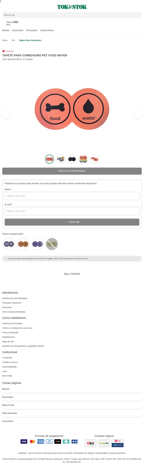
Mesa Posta (72, 405)
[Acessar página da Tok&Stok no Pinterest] (76, 279)
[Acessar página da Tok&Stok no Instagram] (68, 279)
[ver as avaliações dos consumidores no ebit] (90, 443)
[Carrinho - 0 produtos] (140, 7)
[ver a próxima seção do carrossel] (6, 114)
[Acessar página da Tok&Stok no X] (84, 279)
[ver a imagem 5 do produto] (94, 159)
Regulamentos (8, 337)
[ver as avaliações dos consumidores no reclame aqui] (104, 443)
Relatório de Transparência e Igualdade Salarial (23, 346)
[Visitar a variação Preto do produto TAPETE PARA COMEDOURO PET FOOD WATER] (38, 244)
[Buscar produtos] (72, 15)
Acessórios (17, 30)
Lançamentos (47, 30)
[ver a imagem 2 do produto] (60, 159)
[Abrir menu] (24, 7)
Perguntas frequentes (11, 303)
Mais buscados (72, 413)
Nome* (8, 189)
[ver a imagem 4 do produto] (83, 159)
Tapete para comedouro (30, 40)
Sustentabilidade (9, 367)
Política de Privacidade (12, 323)
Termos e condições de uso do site (17, 328)
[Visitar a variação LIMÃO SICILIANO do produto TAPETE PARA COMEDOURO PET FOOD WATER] (52, 244)
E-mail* (8, 204)
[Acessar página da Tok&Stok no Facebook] (60, 279)
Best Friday (7, 376)
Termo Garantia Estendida (13, 312)
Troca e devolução (10, 332)
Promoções (31, 30)
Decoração (72, 397)
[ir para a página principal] (72, 7)
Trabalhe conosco (10, 362)
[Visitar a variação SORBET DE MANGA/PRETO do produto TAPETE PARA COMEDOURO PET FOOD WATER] (23, 244)
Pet (13, 40)
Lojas (4, 371)
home (4, 40)
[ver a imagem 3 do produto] (72, 159)
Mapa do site (8, 341)
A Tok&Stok (7, 358)
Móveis (5, 30)
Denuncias (7, 307)
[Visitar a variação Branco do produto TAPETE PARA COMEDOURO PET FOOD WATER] (9, 244)
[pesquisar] (138, 15)
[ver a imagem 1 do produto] (49, 159)
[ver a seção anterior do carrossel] (137, 114)
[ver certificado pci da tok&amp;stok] (117, 443)
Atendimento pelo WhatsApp (14, 298)
